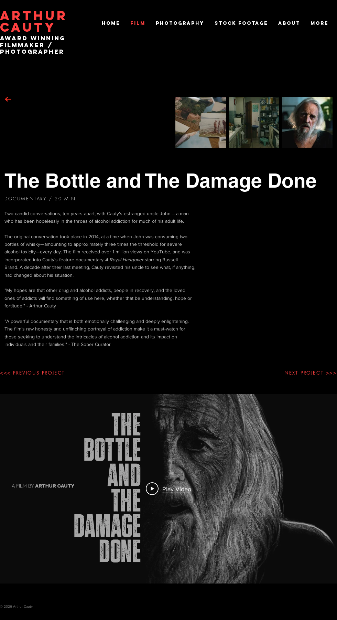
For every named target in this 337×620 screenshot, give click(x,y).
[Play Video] (168, 488)
